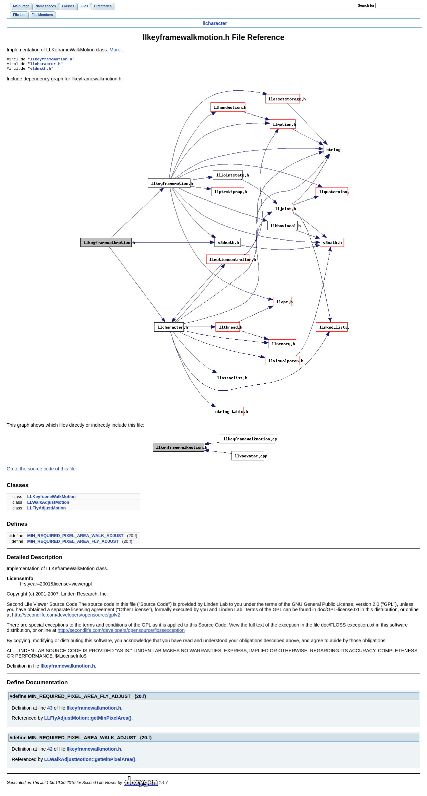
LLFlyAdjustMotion (46, 509)
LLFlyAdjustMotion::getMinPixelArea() (87, 720)
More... (116, 49)
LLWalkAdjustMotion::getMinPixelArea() (89, 761)
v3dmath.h (40, 70)
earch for (366, 5)
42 (49, 751)
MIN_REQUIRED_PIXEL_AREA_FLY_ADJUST (73, 543)
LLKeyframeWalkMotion (51, 498)
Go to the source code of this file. (42, 470)
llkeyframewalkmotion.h (68, 668)
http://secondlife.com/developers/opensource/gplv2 (66, 617)
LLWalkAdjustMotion (48, 504)
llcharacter (215, 23)
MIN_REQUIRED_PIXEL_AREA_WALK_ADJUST (75, 537)
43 (49, 710)
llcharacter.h (45, 65)
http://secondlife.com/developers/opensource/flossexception (121, 632)
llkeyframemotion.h (51, 59)
